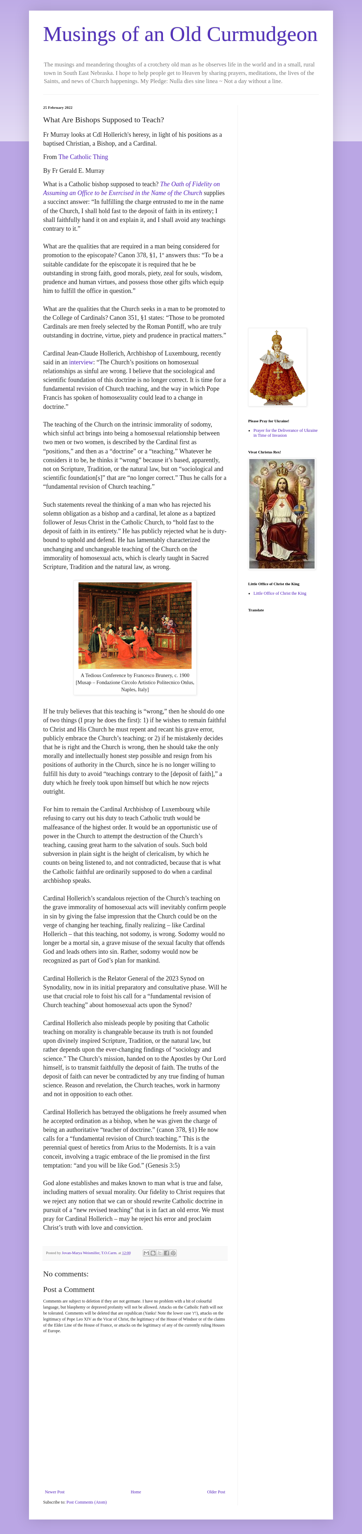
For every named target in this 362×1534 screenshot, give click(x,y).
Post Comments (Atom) (86, 1502)
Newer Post (55, 1491)
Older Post (216, 1491)
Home (136, 1491)
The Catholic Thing (83, 156)
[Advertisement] (283, 211)
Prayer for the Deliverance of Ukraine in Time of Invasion (285, 433)
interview (81, 362)
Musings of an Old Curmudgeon (180, 34)
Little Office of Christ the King (279, 593)
